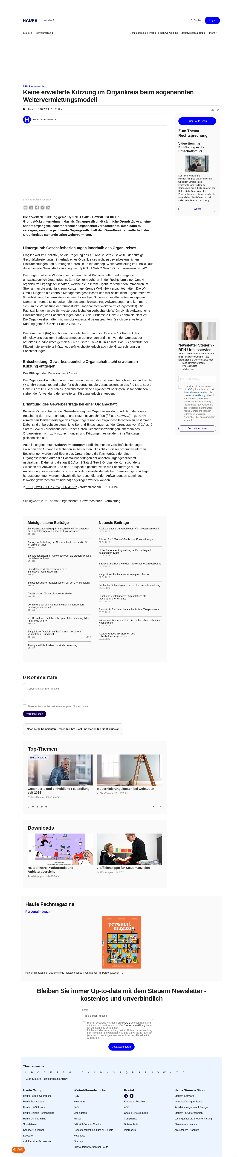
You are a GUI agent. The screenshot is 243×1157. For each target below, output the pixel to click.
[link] (27, 32)
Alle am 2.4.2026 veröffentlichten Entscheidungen (126, 540)
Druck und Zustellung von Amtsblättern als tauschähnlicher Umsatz (122, 597)
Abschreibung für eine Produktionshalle (50, 594)
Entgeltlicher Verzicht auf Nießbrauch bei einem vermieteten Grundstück (54, 633)
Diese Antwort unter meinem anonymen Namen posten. (59, 706)
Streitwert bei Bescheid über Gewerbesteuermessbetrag (130, 564)
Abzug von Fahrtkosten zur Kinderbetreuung (52, 645)
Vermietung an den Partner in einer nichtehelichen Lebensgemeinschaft (56, 606)
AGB (190, 389)
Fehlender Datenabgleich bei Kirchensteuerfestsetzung (129, 585)
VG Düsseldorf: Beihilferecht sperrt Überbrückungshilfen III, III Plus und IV (59, 619)
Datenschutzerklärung (194, 395)
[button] (49, 20)
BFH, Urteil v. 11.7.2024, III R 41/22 (49, 487)
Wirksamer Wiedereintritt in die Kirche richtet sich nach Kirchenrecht (129, 621)
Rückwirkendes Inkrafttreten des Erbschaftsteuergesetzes (117, 635)
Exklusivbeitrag (38, 758)
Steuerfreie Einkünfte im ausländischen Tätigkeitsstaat (129, 610)
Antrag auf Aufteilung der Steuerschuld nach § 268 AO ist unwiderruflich (58, 543)
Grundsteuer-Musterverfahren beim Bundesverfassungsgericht (47, 570)
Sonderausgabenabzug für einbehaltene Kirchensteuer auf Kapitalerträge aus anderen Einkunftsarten (58, 530)
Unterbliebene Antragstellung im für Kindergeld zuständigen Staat (125, 552)
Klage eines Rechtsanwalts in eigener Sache (124, 575)
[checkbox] (25, 707)
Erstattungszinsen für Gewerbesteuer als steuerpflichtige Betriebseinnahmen (59, 557)
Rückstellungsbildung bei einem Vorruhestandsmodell (129, 529)
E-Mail (85, 1010)
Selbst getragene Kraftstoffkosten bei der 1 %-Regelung (59, 583)
